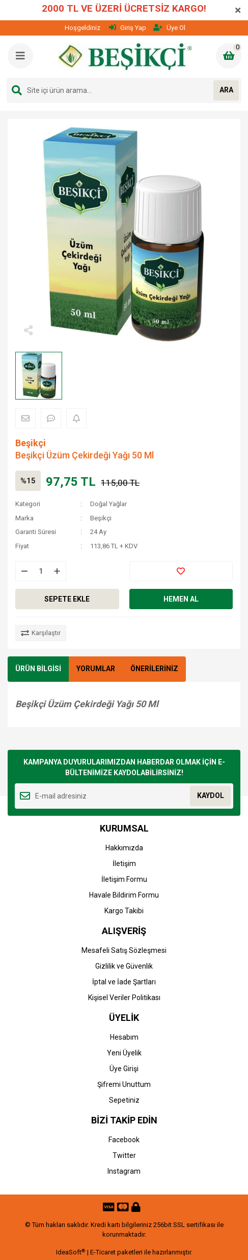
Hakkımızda (124, 848)
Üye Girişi (124, 1069)
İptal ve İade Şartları (124, 982)
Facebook (124, 1140)
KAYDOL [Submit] (210, 795)
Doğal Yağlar (108, 504)
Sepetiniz (124, 1100)
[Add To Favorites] (181, 571)
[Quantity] (40, 571)
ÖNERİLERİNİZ (154, 669)
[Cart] (228, 56)
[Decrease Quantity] (24, 571)
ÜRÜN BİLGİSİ (38, 669)
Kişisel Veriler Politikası (124, 997)
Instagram (124, 1171)
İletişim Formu (124, 879)
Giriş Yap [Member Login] (127, 27)
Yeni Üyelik (124, 1053)
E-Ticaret (103, 1252)
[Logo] (125, 56)
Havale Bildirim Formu (124, 895)
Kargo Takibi (124, 911)
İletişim (124, 863)
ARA (226, 90)
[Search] (124, 90)
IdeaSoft (70, 1252)
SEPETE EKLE (67, 599)
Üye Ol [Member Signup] (169, 27)
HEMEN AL (181, 599)
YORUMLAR (95, 669)
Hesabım (124, 1037)
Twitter (124, 1155)
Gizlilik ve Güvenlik (124, 966)
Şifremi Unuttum (124, 1084)
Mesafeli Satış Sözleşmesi (124, 950)
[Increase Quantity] (57, 571)
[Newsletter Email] (124, 796)
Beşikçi (30, 443)
